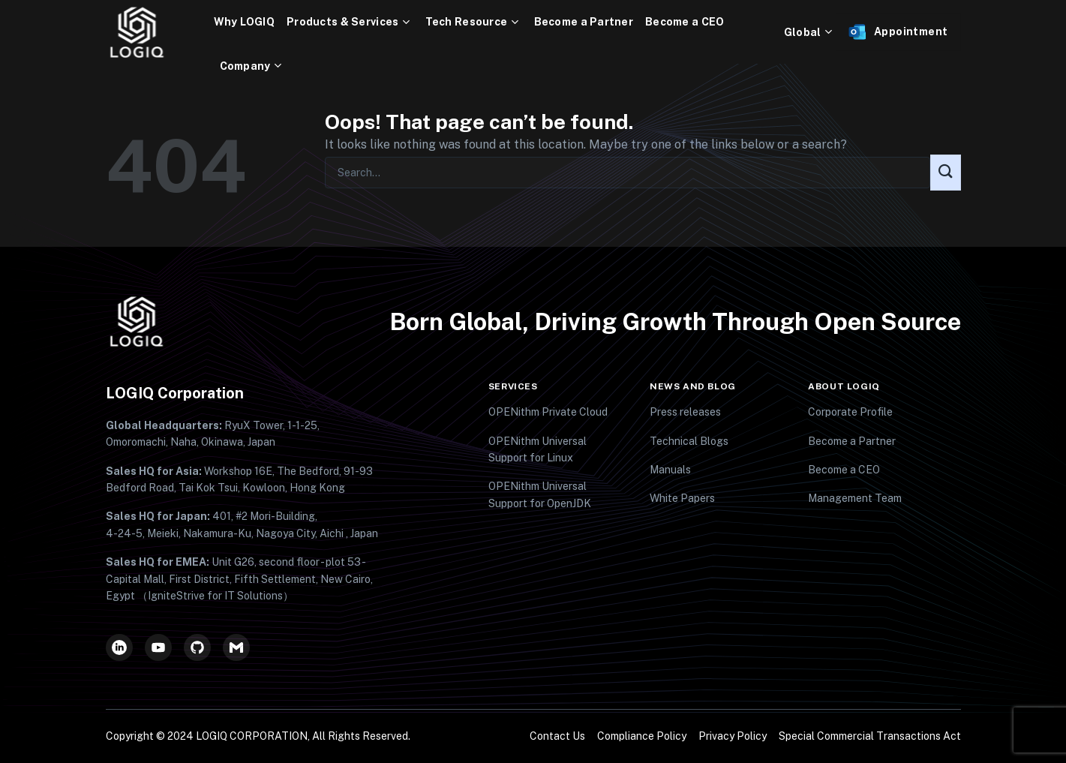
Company (252, 66)
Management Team (855, 498)
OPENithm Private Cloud (548, 412)
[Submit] (945, 173)
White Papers (682, 498)
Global (810, 32)
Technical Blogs (689, 441)
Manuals (670, 470)
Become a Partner (583, 22)
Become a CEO (684, 22)
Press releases (685, 412)
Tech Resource (473, 22)
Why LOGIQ (244, 22)
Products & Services (350, 22)
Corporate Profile (850, 412)
